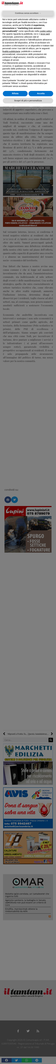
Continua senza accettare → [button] (28, 13)
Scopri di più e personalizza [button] (28, 100)
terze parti (45, 34)
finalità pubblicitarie (11, 51)
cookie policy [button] (46, 31)
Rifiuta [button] (15, 93)
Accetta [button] (41, 93)
